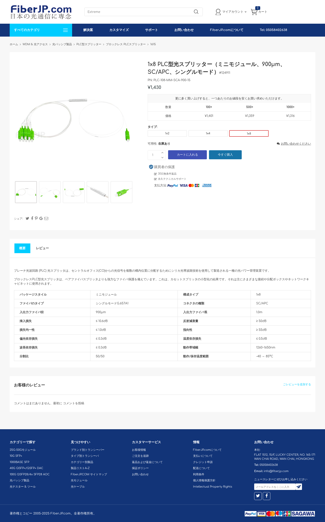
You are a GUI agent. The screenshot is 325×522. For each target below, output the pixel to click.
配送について (201, 468)
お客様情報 (139, 449)
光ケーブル (78, 486)
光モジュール (79, 480)
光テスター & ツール (23, 486)
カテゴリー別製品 (82, 462)
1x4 (208, 133)
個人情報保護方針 (204, 480)
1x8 (249, 133)
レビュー (42, 248)
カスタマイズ (119, 30)
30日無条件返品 (167, 173)
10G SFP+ (16, 455)
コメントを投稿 (73, 403)
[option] (26, 192)
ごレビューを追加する (297, 384)
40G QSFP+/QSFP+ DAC (26, 468)
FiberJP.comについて (226, 30)
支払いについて (203, 455)
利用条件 (198, 474)
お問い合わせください (294, 143)
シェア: (18, 218)
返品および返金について (147, 462)
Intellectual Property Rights (212, 486)
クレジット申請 (203, 462)
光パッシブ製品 (19, 480)
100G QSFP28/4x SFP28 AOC (30, 474)
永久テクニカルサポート (172, 178)
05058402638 (269, 464)
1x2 (167, 133)
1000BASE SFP (19, 462)
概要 (22, 248)
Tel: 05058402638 (273, 30)
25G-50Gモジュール (23, 449)
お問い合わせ (184, 30)
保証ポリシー (140, 468)
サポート (151, 30)
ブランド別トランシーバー (87, 449)
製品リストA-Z (80, 468)
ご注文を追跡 (140, 455)
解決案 (88, 30)
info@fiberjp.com (276, 471)
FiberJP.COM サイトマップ (89, 474)
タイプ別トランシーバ (85, 455)
